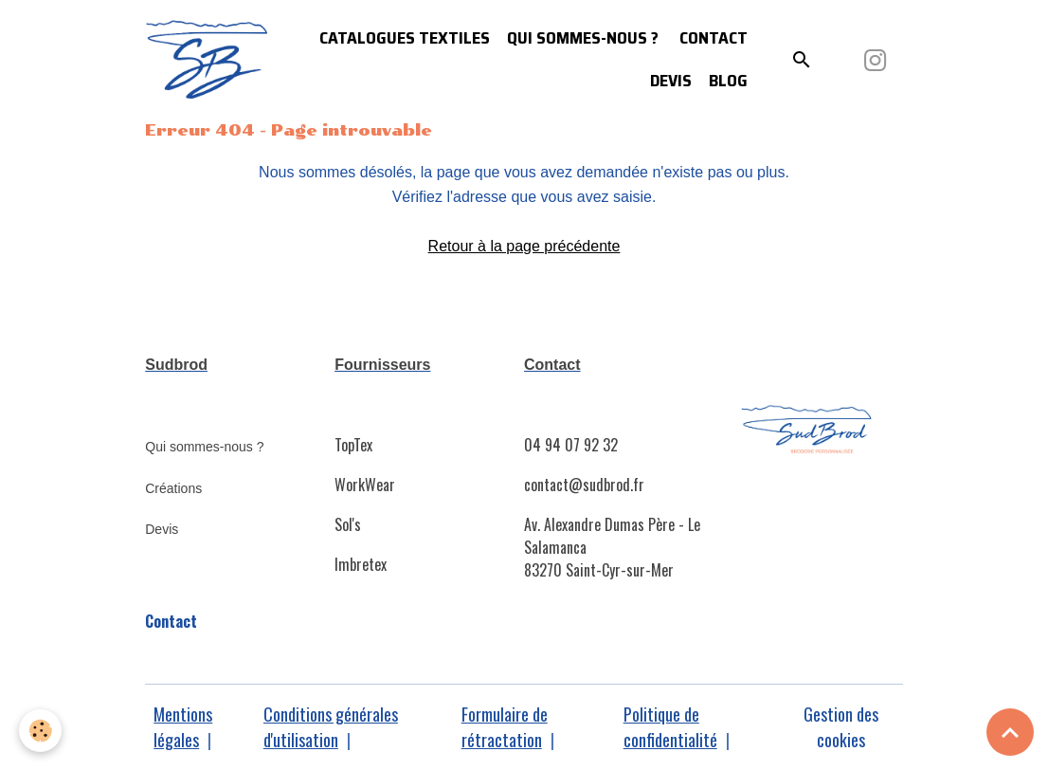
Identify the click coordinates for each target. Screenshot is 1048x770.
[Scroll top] (1010, 732)
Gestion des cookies (841, 727)
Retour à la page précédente (524, 246)
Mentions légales (183, 727)
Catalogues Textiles (404, 38)
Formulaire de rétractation (504, 727)
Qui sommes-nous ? (583, 38)
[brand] (207, 60)
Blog (728, 80)
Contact (712, 38)
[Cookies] (40, 730)
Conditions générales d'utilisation (330, 727)
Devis (671, 80)
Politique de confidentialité (670, 727)
